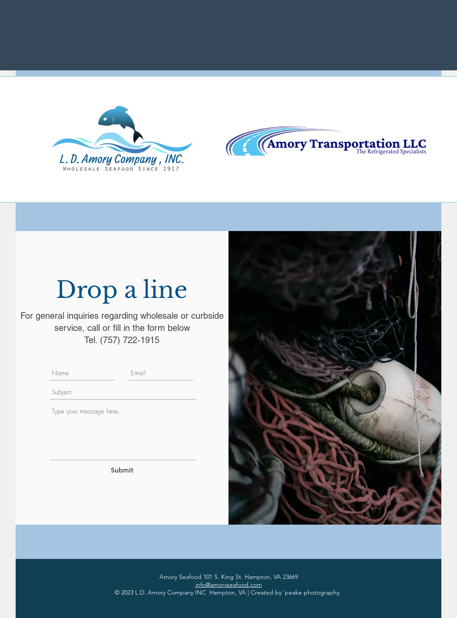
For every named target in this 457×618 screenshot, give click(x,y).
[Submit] (122, 470)
